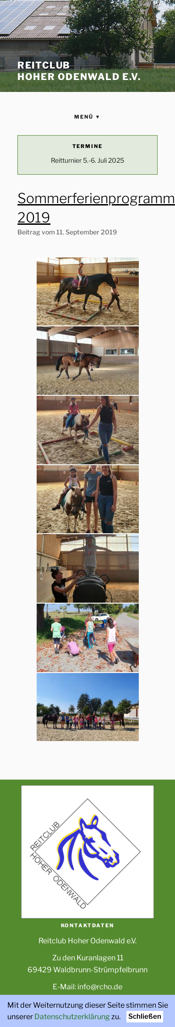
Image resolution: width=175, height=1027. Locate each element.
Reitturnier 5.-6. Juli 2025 (87, 160)
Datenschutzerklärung (72, 1016)
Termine (87, 146)
